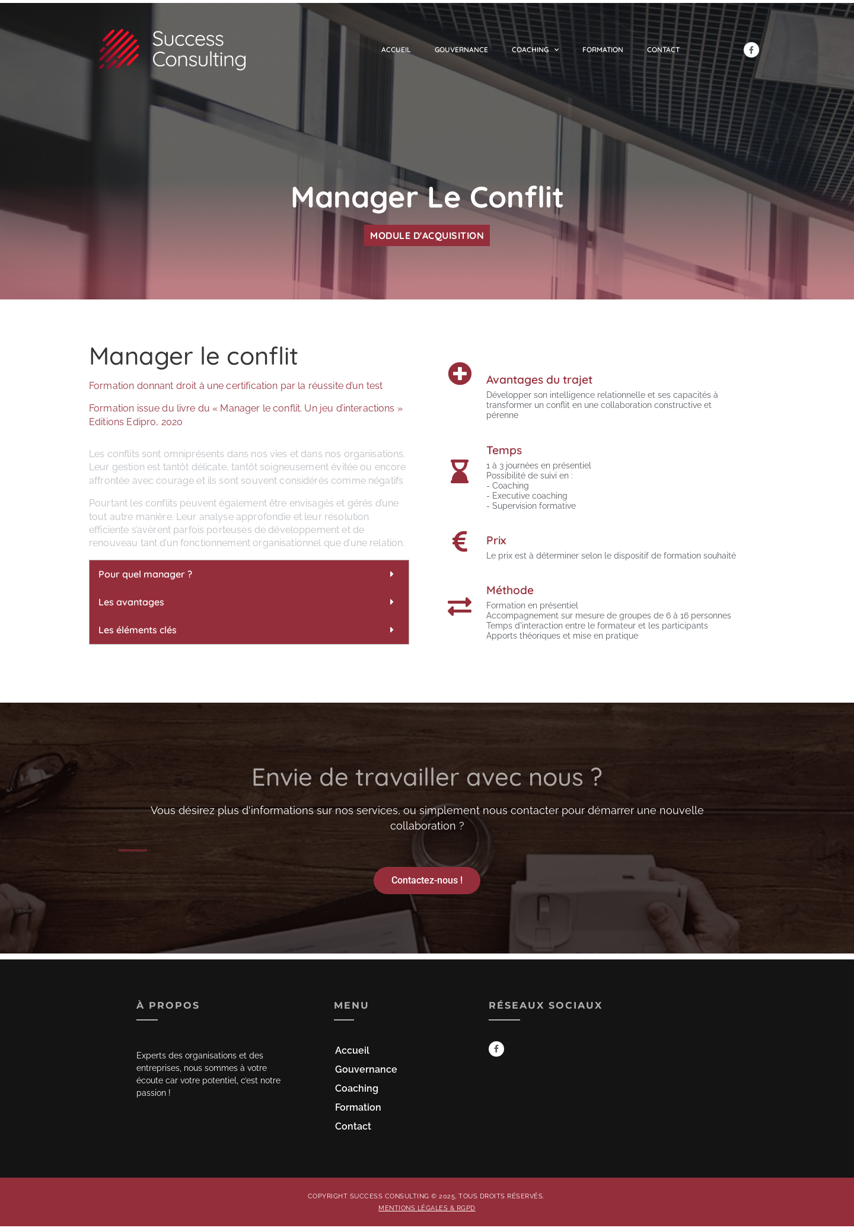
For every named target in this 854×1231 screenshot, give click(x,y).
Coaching (535, 50)
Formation (602, 49)
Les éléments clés (137, 630)
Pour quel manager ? (145, 574)
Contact (663, 49)
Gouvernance (461, 49)
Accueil (396, 49)
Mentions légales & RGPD (427, 1208)
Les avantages (131, 602)
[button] (249, 574)
